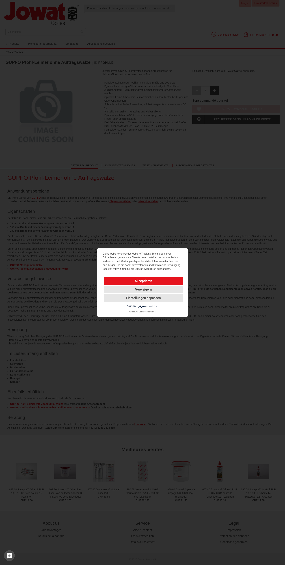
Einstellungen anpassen (143, 298)
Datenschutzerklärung (147, 312)
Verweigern (143, 289)
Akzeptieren (143, 281)
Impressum (132, 312)
